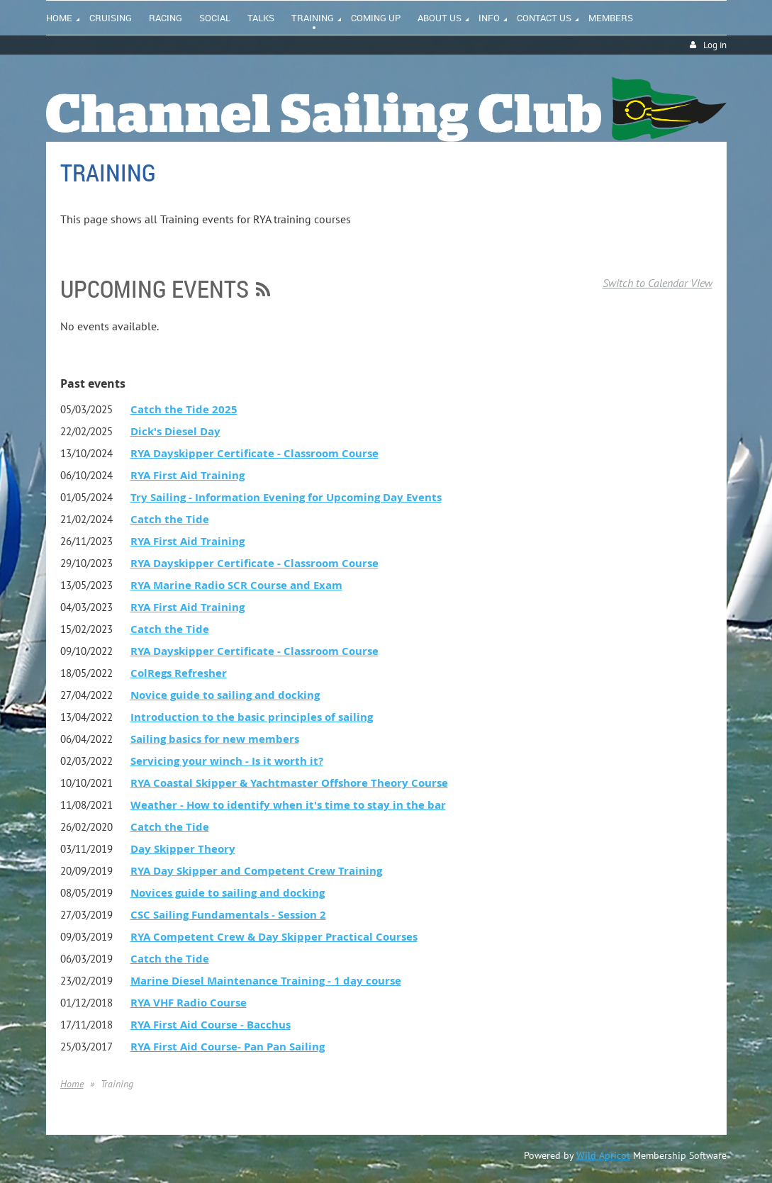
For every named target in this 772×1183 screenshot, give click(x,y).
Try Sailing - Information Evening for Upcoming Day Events (286, 497)
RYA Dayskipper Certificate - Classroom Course (254, 453)
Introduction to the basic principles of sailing (251, 717)
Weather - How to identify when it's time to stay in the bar (288, 804)
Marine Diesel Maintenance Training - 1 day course (265, 980)
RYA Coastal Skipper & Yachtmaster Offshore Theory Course (289, 782)
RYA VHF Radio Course (188, 1002)
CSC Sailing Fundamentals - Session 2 (228, 914)
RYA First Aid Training (187, 475)
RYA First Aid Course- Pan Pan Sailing (227, 1046)
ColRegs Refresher (178, 673)
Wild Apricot (603, 1155)
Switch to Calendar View (657, 283)
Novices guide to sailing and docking (227, 892)
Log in (715, 45)
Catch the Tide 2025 (183, 409)
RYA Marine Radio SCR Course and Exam (236, 585)
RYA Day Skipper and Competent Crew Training (256, 870)
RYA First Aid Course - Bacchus (210, 1024)
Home (72, 1083)
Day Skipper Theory (182, 848)
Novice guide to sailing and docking (225, 695)
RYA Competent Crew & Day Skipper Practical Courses (274, 936)
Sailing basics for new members (214, 738)
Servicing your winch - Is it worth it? (226, 760)
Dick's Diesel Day (175, 431)
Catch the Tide (169, 519)
